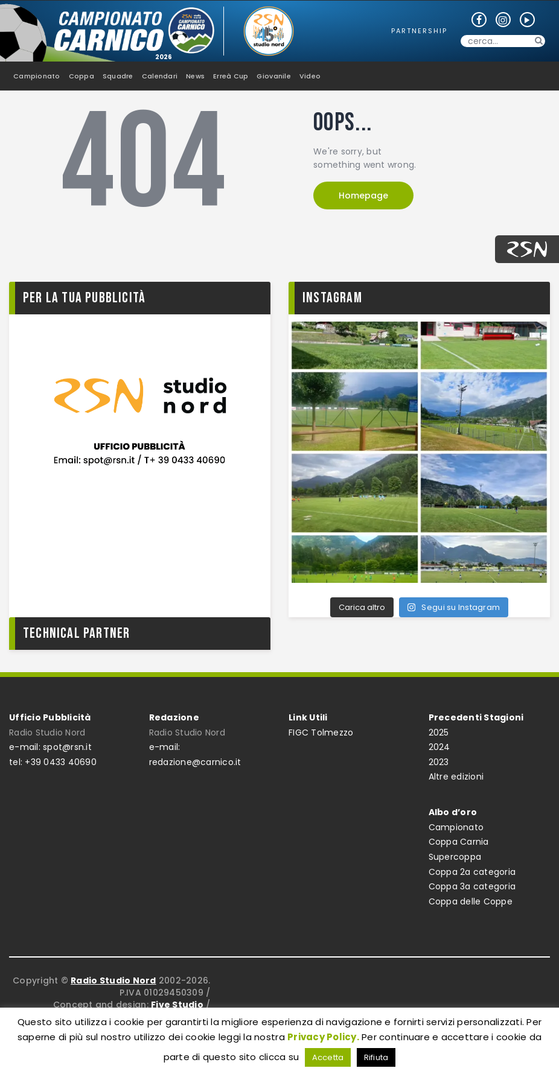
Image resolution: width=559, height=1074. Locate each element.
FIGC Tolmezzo (321, 732)
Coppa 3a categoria (472, 886)
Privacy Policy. (323, 1037)
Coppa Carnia (459, 842)
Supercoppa (455, 857)
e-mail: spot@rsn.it (50, 747)
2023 (439, 762)
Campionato (456, 827)
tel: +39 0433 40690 (53, 762)
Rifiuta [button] (376, 1057)
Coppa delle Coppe (471, 901)
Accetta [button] (328, 1057)
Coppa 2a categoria (472, 872)
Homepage (363, 195)
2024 (439, 747)
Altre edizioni (456, 777)
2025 (439, 732)
